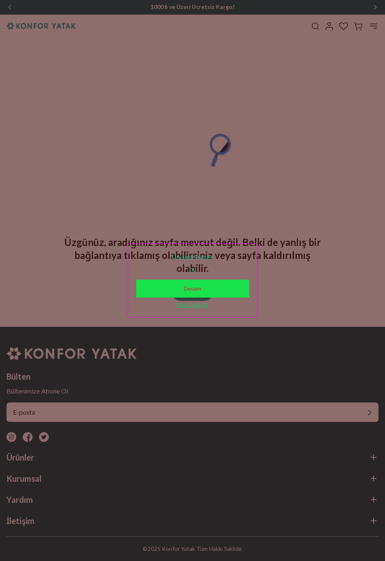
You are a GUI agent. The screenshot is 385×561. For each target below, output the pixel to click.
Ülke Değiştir (192, 304)
